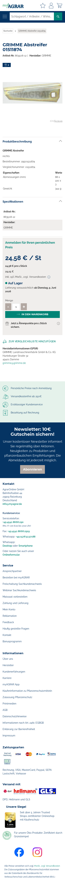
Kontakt (7, 635)
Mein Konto (9, 609)
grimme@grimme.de (14, 363)
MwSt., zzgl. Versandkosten (47, 866)
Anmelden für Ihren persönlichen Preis (30, 245)
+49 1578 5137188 (25, 536)
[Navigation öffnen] (5, 16)
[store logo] (12, 5)
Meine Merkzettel (43, 5)
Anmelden (51, 5)
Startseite (7, 31)
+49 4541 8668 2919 (19, 531)
